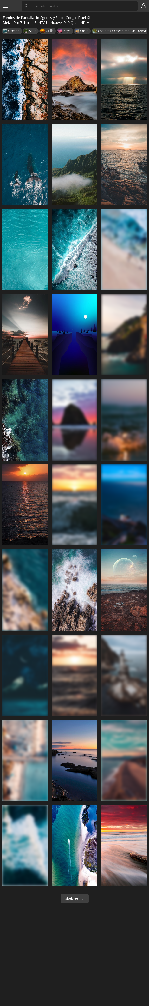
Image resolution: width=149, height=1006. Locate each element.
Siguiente (74, 898)
